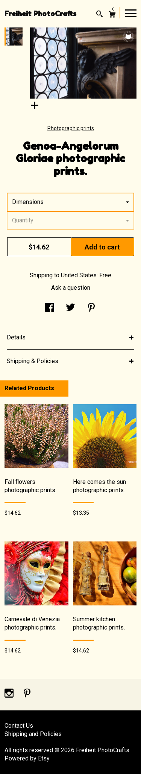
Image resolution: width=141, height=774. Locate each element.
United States (79, 275)
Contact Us (19, 725)
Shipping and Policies (33, 734)
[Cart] (112, 15)
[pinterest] (27, 694)
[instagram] (10, 694)
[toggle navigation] (130, 12)
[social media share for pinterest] (91, 308)
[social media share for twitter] (70, 308)
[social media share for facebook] (49, 308)
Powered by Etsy (27, 758)
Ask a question (70, 287)
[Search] (99, 15)
